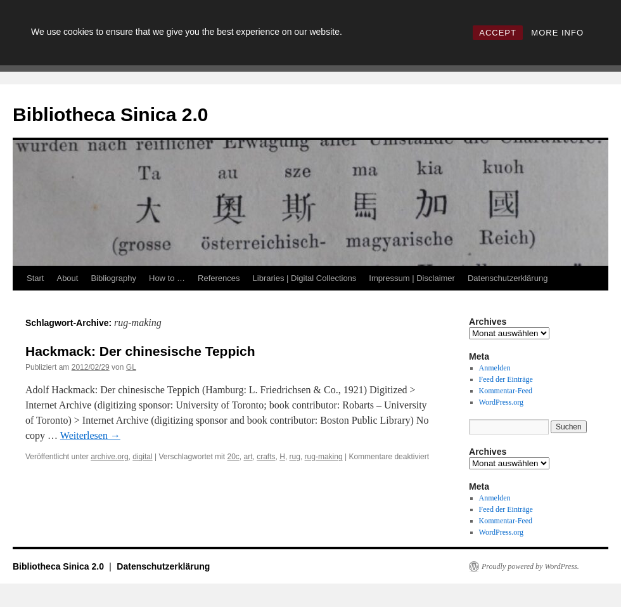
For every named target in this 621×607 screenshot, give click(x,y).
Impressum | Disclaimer (412, 278)
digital (142, 456)
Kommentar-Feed (505, 390)
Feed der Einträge (506, 379)
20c (233, 456)
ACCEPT (497, 32)
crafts (266, 456)
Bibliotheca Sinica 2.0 (110, 114)
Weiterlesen (90, 435)
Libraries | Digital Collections (305, 278)
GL (131, 367)
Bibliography (113, 278)
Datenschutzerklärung (507, 278)
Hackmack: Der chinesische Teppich (140, 351)
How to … (167, 278)
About (67, 278)
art (248, 456)
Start (35, 278)
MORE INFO (557, 32)
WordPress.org (501, 402)
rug (295, 456)
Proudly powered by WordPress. (530, 566)
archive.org (109, 456)
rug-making (324, 456)
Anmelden (495, 367)
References (219, 278)
